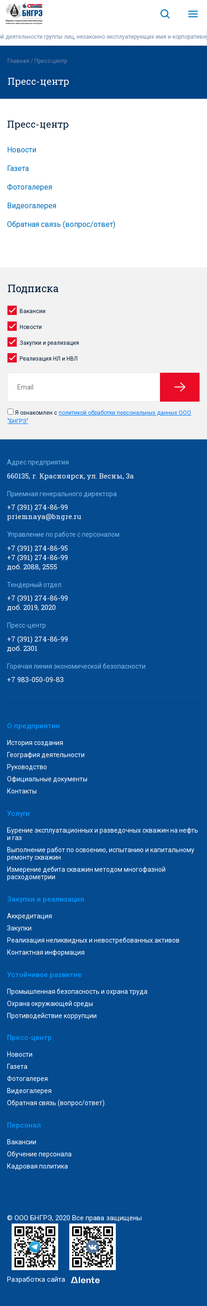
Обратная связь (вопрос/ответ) (61, 224)
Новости (21, 149)
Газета (18, 168)
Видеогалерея (31, 205)
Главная (18, 61)
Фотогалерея (29, 187)
